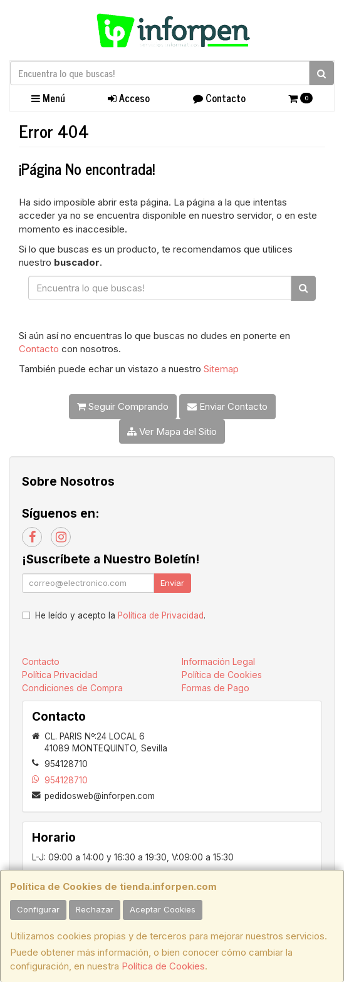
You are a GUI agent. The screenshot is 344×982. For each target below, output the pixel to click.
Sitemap (221, 369)
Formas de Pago (215, 687)
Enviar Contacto (227, 406)
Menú (48, 98)
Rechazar (94, 909)
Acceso (129, 98)
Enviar (172, 583)
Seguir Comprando (123, 406)
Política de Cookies (163, 966)
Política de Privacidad (161, 615)
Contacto (219, 98)
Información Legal (218, 661)
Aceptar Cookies (162, 909)
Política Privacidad (60, 674)
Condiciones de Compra (72, 687)
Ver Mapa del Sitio (172, 431)
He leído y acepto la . (120, 615)
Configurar (38, 909)
